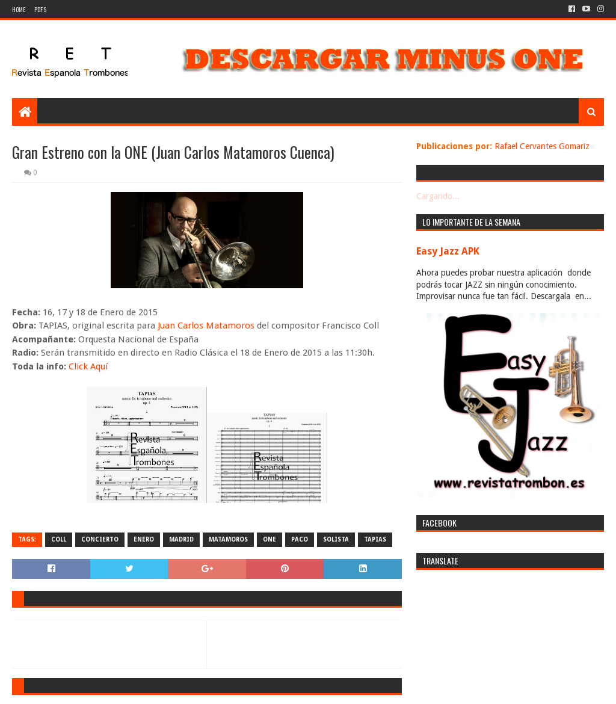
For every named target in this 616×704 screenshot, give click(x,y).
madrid (181, 539)
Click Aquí (88, 366)
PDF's (40, 9)
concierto (100, 539)
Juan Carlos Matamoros (206, 325)
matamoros (228, 539)
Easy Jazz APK (447, 251)
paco (299, 539)
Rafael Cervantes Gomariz (542, 146)
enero (144, 539)
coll (58, 539)
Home (18, 9)
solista (336, 539)
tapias (375, 539)
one (269, 539)
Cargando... (438, 196)
